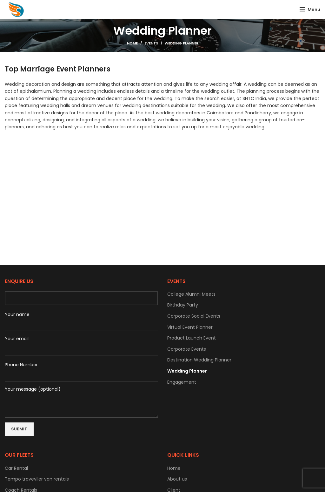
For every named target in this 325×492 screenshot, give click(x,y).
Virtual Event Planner (190, 327)
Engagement (181, 382)
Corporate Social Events (193, 316)
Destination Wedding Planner (199, 360)
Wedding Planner (187, 371)
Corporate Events (186, 349)
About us (177, 479)
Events (151, 43)
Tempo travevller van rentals (37, 479)
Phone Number (81, 369)
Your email (17, 339)
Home (132, 43)
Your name (81, 319)
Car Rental (16, 468)
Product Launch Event (191, 338)
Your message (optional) (81, 397)
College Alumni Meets (191, 294)
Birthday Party (182, 305)
